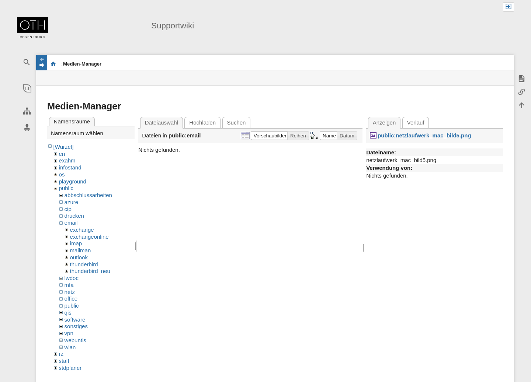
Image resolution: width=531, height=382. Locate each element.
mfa (69, 285)
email (71, 223)
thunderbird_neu (90, 271)
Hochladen (202, 122)
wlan (70, 347)
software (75, 319)
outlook (79, 257)
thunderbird (84, 264)
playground (72, 181)
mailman (80, 250)
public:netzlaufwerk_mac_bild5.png (424, 135)
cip (68, 209)
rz (61, 354)
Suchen (236, 122)
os (62, 174)
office (71, 298)
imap (76, 243)
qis (68, 312)
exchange (82, 230)
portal (53, 63)
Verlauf (415, 122)
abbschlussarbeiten (88, 195)
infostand (70, 167)
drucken (74, 216)
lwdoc (72, 278)
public (66, 188)
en (62, 154)
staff (64, 361)
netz (70, 292)
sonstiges (76, 326)
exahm (67, 160)
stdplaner (70, 368)
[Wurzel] (63, 147)
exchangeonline (89, 237)
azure (72, 202)
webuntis (75, 340)
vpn (69, 333)
